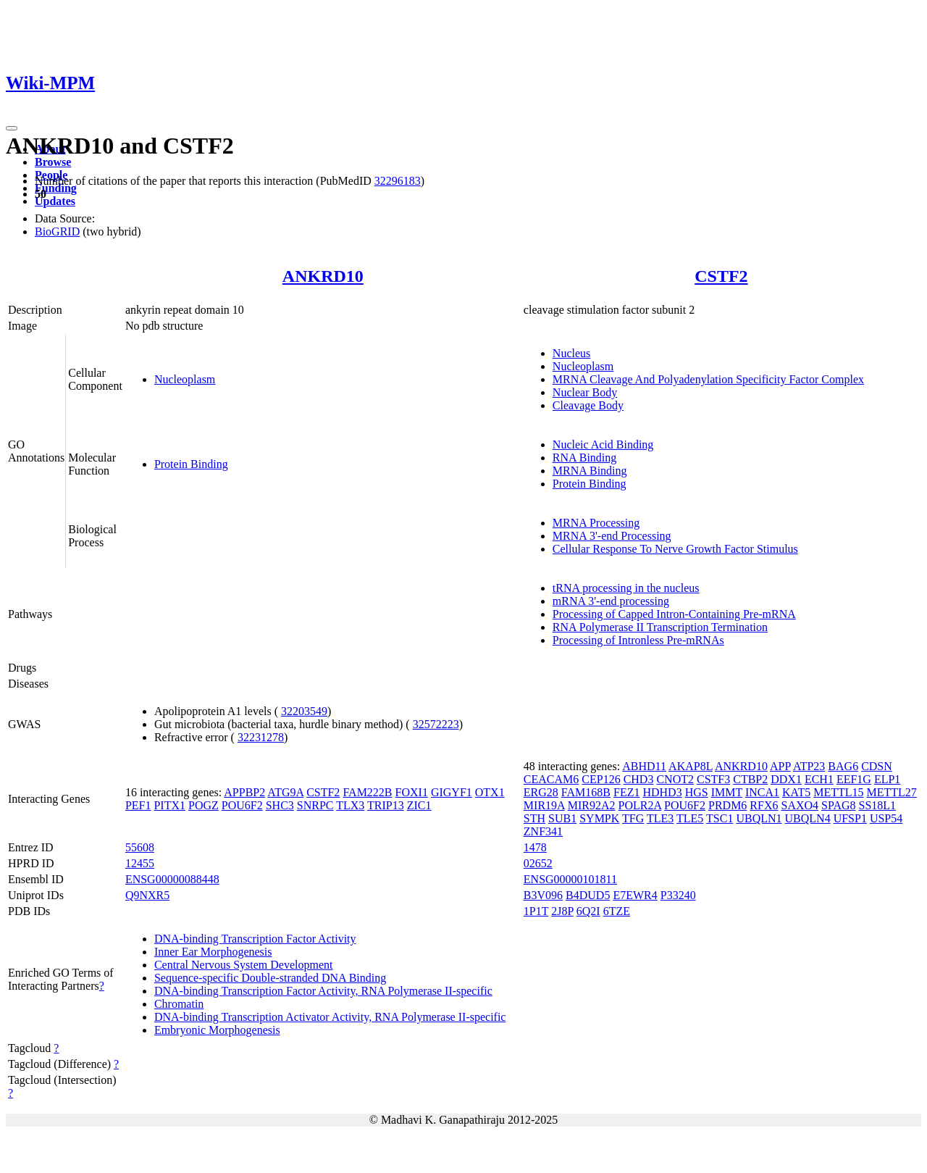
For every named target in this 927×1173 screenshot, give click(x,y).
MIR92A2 (592, 805)
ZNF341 (543, 831)
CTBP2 (750, 779)
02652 (538, 863)
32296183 (397, 181)
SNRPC (315, 805)
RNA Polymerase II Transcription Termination (660, 627)
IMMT (726, 792)
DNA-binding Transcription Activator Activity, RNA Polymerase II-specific (330, 1017)
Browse (53, 162)
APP (780, 766)
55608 (139, 847)
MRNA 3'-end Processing (612, 536)
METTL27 (892, 792)
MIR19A (544, 805)
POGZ (203, 805)
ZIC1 (419, 805)
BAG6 (843, 766)
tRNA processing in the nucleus (626, 588)
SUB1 (562, 818)
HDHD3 (661, 792)
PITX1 (169, 805)
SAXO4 (799, 805)
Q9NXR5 (147, 895)
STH (534, 818)
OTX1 (490, 792)
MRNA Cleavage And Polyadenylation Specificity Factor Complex (708, 379)
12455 (139, 863)
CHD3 (639, 779)
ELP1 (887, 779)
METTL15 (838, 792)
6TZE (616, 911)
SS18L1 (877, 805)
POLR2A (640, 805)
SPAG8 (838, 805)
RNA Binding (584, 457)
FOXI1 (411, 792)
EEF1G (853, 779)
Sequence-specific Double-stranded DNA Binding (270, 978)
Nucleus (571, 353)
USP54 (886, 818)
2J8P (562, 911)
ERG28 (541, 792)
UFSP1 (850, 818)
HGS (696, 792)
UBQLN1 (758, 818)
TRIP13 (385, 805)
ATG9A (285, 792)
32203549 (304, 711)
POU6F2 (242, 805)
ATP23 (809, 766)
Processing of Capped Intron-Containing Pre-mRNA (674, 614)
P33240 (678, 895)
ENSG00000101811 (570, 879)
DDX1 (786, 779)
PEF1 (138, 805)
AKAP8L (690, 766)
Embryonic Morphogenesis (217, 1030)
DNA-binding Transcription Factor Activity (255, 938)
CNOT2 (675, 779)
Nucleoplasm (184, 379)
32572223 (436, 724)
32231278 (261, 737)
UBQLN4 (808, 818)
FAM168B (586, 792)
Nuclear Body (585, 392)
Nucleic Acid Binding (603, 444)
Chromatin (179, 1004)
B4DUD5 (588, 895)
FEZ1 (626, 792)
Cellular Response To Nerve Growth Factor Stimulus (675, 549)
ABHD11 (644, 766)
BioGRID (57, 231)
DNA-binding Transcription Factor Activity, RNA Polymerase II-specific (323, 991)
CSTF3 (713, 779)
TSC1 (719, 818)
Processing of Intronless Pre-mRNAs (638, 640)
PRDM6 (727, 805)
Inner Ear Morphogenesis (213, 952)
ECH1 (819, 779)
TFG (633, 818)
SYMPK (599, 818)
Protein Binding (191, 464)
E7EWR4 (635, 895)
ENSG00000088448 (172, 879)
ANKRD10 (323, 276)
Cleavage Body (588, 405)
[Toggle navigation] (11, 128)
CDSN (876, 766)
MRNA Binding (590, 470)
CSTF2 (721, 276)
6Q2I (588, 911)
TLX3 (350, 805)
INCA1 (762, 792)
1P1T (536, 911)
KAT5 (796, 792)
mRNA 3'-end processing (611, 601)
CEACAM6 (551, 779)
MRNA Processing (596, 523)
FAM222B (367, 792)
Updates (55, 201)
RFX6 (764, 805)
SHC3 (280, 805)
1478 (535, 847)
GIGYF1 (451, 792)
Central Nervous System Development (243, 965)
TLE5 (689, 818)
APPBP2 (244, 792)
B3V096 (543, 895)
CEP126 (601, 779)
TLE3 (660, 818)
